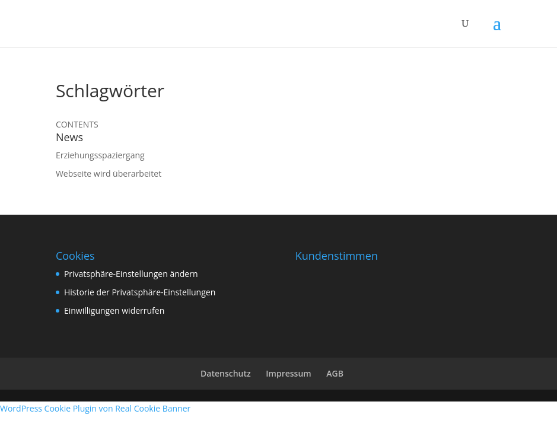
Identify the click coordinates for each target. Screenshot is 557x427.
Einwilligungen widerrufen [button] (114, 310)
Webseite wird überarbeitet (108, 173)
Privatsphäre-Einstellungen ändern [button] (131, 273)
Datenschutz (225, 373)
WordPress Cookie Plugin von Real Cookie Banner (95, 408)
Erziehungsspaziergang (100, 155)
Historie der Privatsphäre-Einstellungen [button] (139, 292)
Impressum (288, 373)
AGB (334, 373)
